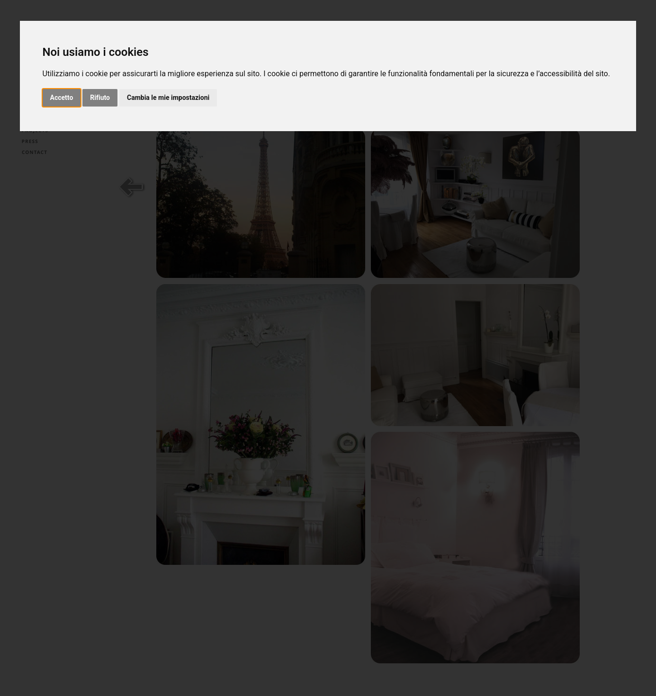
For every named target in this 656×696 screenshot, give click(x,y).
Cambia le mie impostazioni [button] (168, 97)
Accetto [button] (61, 97)
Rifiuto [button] (100, 97)
